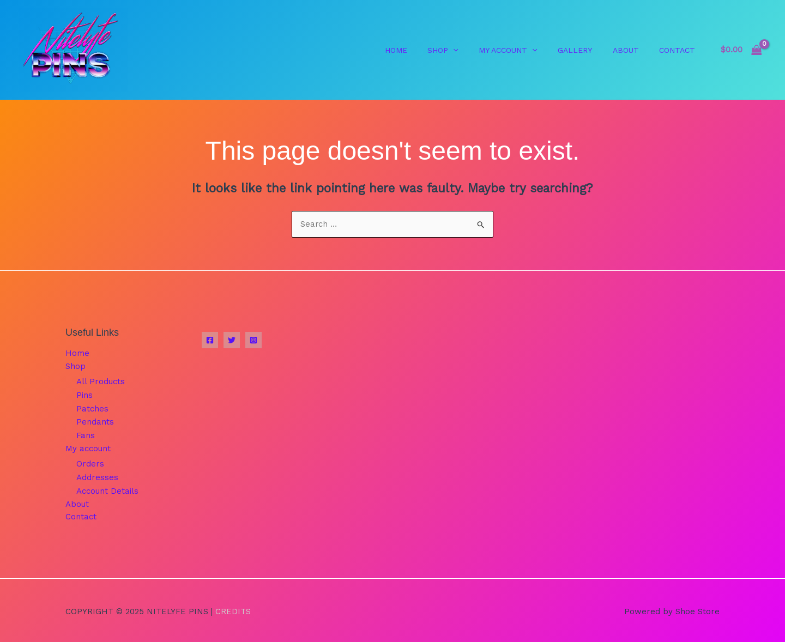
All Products (100, 382)
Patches (92, 408)
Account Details (107, 489)
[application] (471, 50)
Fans (85, 434)
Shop (75, 367)
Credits (233, 609)
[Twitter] (232, 340)
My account (88, 447)
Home (77, 354)
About (77, 502)
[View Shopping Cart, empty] (741, 49)
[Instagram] (253, 340)
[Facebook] (210, 340)
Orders (90, 463)
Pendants (95, 421)
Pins (84, 395)
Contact (80, 515)
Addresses (97, 476)
